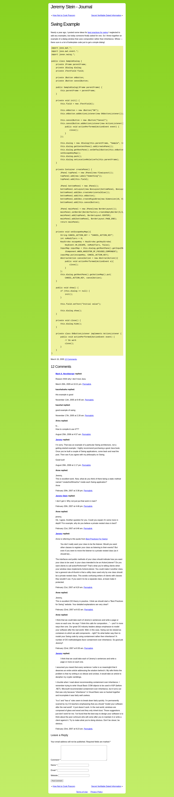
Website (54, 778)
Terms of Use (82, 795)
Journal (85, 6)
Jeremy (59, 440)
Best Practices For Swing (96, 539)
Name (54, 768)
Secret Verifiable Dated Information (106, 15)
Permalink (86, 384)
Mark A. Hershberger (65, 374)
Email (54, 773)
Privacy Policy (97, 795)
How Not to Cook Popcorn (64, 15)
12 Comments (71, 359)
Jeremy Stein (63, 6)
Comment (55, 763)
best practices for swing (98, 32)
